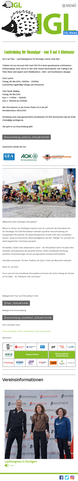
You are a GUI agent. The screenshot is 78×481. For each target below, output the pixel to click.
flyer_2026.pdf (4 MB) (16, 303)
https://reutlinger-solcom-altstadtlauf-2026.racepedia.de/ (26, 331)
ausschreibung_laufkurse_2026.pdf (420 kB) (26, 137)
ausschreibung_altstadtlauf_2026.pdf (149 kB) (27, 317)
